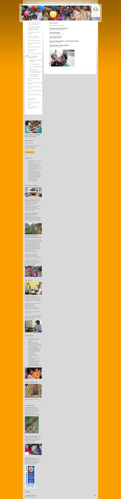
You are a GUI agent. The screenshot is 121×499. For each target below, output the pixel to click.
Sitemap (34, 495)
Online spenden (29, 152)
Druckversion (28, 495)
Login (95, 495)
